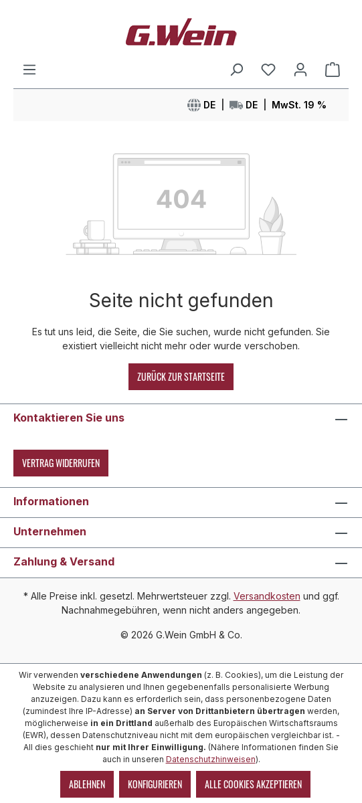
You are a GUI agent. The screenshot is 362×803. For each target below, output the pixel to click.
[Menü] (29, 69)
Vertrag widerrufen (61, 463)
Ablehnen (87, 784)
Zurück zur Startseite (181, 376)
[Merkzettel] (268, 69)
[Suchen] (236, 69)
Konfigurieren (155, 784)
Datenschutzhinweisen (211, 759)
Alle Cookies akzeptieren (253, 784)
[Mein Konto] (300, 69)
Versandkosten (267, 596)
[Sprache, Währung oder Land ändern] (257, 105)
